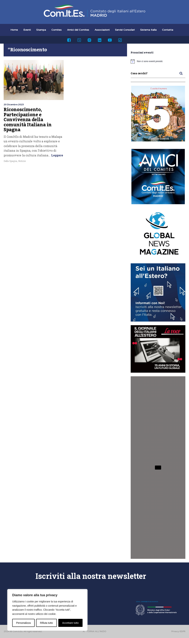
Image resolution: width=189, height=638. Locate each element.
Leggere (56, 155)
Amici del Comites (78, 29)
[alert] (158, 61)
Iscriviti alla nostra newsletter (91, 576)
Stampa (41, 29)
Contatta (167, 29)
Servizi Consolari (125, 29)
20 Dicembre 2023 (14, 104)
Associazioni (102, 29)
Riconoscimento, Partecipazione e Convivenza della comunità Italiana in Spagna (28, 119)
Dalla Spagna (10, 161)
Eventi (27, 29)
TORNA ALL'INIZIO (94, 631)
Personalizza (23, 622)
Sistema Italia (148, 29)
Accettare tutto (70, 622)
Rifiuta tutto (46, 622)
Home (14, 29)
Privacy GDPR (178, 631)
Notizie (22, 161)
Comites (56, 29)
